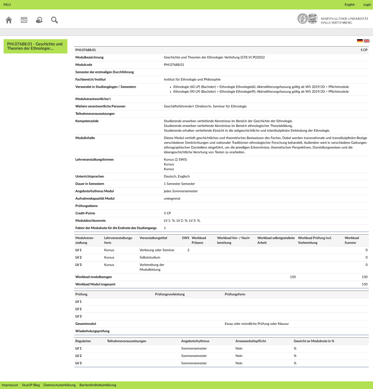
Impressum (10, 385)
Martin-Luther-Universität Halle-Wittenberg (333, 18)
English (350, 4)
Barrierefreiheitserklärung (97, 385)
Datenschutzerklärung (60, 385)
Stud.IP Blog (31, 385)
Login (367, 4)
